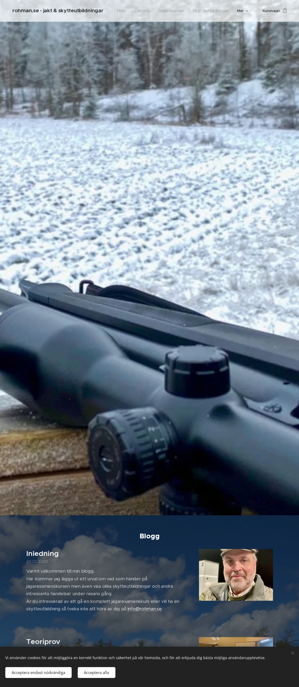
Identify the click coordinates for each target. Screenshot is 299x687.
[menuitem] (131, 11)
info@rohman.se (144, 609)
